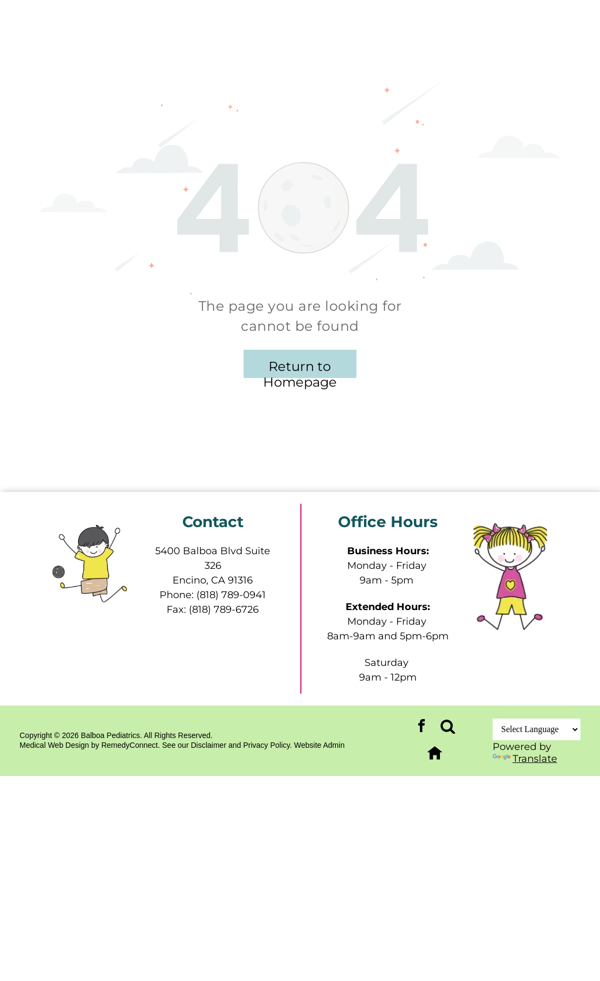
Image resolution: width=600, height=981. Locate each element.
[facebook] (421, 727)
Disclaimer (208, 745)
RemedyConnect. (130, 745)
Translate (525, 759)
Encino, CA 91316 (213, 580)
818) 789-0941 (233, 595)
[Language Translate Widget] (536, 729)
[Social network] (448, 727)
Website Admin (319, 745)
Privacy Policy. (267, 745)
